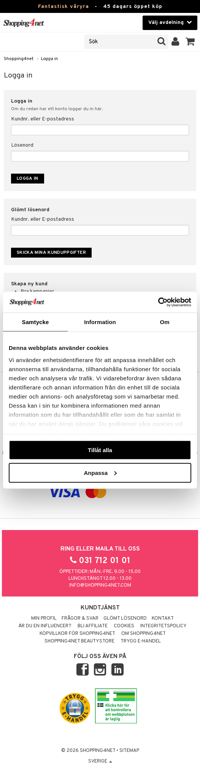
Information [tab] (100, 322)
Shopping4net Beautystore (79, 641)
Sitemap (129, 751)
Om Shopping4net (143, 634)
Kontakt (163, 618)
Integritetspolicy (163, 626)
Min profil (44, 618)
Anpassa (100, 472)
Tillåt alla (100, 450)
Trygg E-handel (141, 641)
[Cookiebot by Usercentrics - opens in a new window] (158, 302)
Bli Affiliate (93, 626)
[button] (190, 42)
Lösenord (22, 145)
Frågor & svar (80, 618)
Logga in (49, 59)
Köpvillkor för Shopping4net (77, 634)
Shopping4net (18, 59)
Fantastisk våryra (63, 6)
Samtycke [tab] (35, 322)
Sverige (100, 761)
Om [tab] (164, 322)
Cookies (124, 626)
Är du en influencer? (44, 626)
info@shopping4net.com (100, 585)
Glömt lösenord (125, 618)
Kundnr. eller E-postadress (42, 119)
